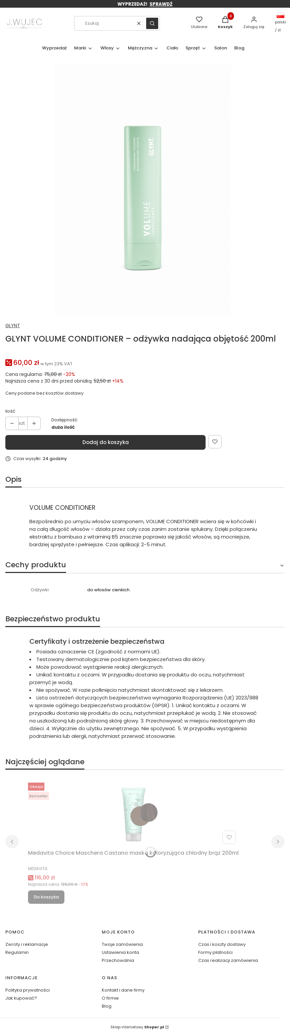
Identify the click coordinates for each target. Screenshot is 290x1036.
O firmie (110, 998)
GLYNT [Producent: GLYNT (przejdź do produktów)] (12, 325)
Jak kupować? (21, 998)
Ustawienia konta (120, 952)
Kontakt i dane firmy (123, 990)
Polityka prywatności (27, 990)
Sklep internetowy (137, 1027)
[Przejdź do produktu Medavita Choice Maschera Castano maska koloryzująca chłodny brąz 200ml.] (133, 813)
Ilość (10, 411)
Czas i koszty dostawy (222, 944)
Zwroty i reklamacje (26, 944)
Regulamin (17, 952)
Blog (106, 1006)
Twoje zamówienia (122, 944)
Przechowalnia (118, 960)
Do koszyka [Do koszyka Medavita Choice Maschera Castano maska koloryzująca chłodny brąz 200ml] (46, 897)
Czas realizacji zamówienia (228, 960)
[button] (152, 23)
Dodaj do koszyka (105, 442)
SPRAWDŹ (161, 4)
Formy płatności (215, 952)
